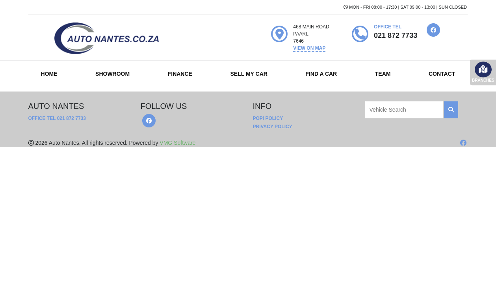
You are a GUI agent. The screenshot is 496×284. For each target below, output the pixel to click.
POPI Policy (268, 118)
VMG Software (177, 143)
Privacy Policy (272, 126)
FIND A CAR (321, 74)
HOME (49, 74)
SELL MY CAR (248, 74)
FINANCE (180, 74)
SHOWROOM (112, 74)
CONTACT (442, 74)
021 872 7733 (71, 118)
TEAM (383, 74)
